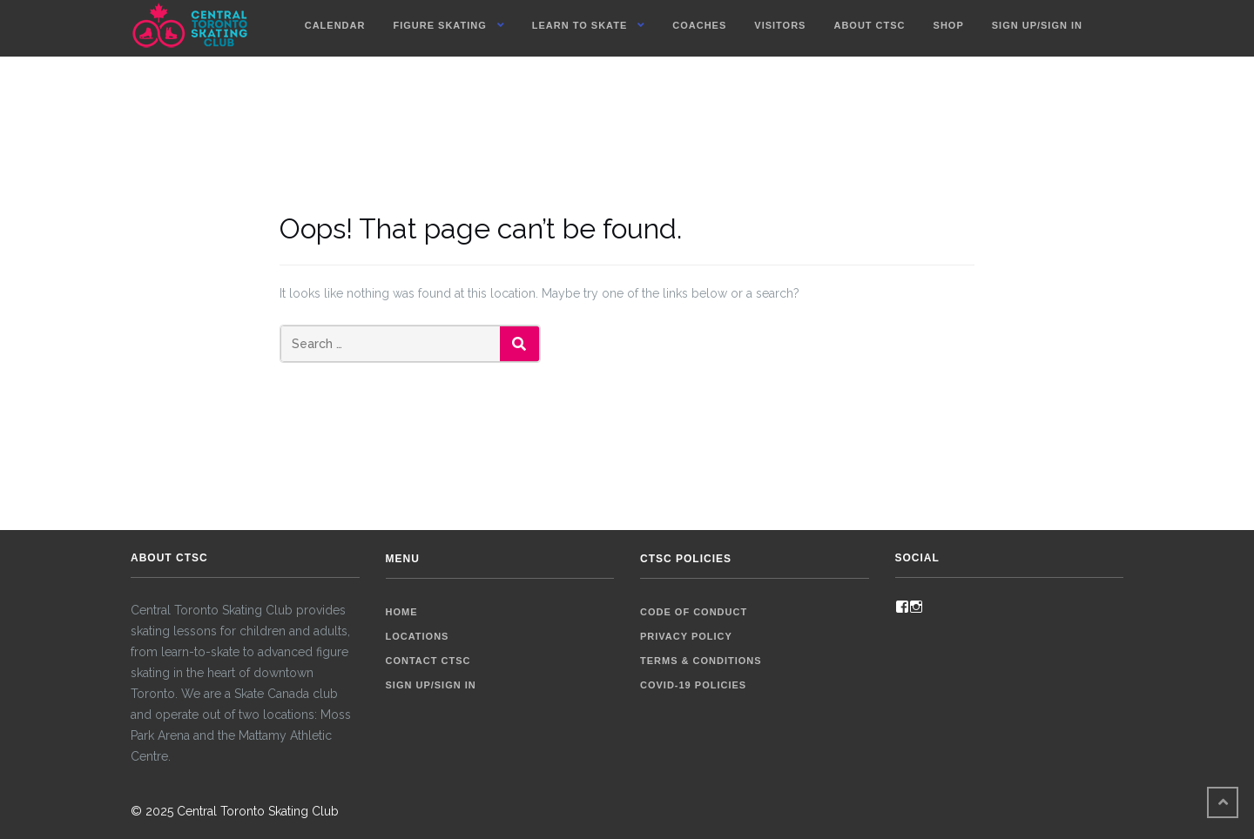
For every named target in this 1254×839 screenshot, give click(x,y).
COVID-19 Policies (693, 685)
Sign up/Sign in (1037, 25)
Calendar (335, 25)
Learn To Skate (580, 25)
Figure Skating (439, 25)
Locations (417, 636)
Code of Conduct (693, 612)
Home (402, 612)
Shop (949, 25)
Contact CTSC (428, 660)
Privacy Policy (686, 636)
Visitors (780, 25)
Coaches (699, 25)
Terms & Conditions (701, 660)
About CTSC (869, 25)
